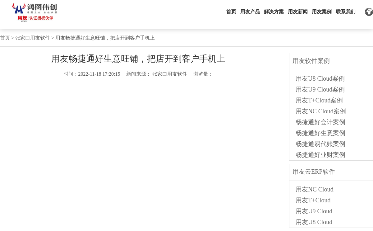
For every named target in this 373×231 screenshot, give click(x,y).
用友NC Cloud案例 (321, 111)
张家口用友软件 (32, 37)
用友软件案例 (311, 60)
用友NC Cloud (315, 189)
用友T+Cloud (313, 200)
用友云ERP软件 (313, 171)
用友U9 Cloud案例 (320, 89)
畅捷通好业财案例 (320, 154)
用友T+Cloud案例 (319, 100)
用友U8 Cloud (314, 222)
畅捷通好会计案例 (320, 122)
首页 (5, 37)
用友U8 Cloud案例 (320, 78)
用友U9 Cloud (314, 211)
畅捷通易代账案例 (320, 143)
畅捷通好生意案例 (320, 133)
